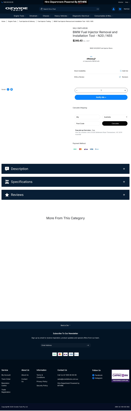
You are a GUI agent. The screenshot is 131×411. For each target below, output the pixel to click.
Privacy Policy (42, 382)
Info (91, 57)
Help (127, 2)
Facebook (97, 375)
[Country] (115, 117)
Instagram (97, 378)
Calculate (115, 124)
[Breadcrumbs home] (3, 21)
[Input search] (69, 9)
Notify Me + (101, 97)
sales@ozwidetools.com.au (67, 379)
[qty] (87, 117)
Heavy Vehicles (62, 16)
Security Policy (42, 386)
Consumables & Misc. (103, 16)
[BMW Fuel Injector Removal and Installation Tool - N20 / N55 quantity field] (101, 90)
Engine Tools (20, 16)
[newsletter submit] (87, 345)
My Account (5, 375)
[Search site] (97, 9)
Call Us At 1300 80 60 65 (67, 375)
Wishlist (120, 2)
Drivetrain (34, 16)
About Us (24, 375)
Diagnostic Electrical (81, 16)
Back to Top (65, 325)
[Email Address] (65, 345)
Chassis (47, 16)
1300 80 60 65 (7, 2)
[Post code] (87, 123)
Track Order (5, 379)
